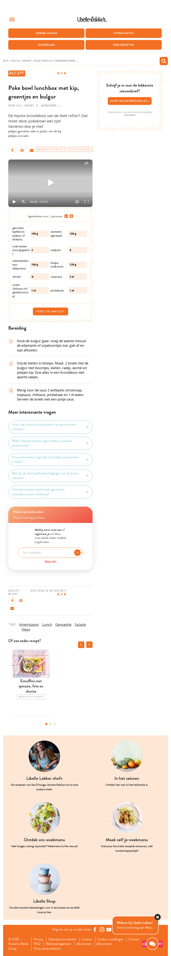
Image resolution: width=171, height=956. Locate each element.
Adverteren (104, 944)
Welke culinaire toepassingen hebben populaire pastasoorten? (50, 443)
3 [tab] (54, 724)
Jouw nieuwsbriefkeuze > (130, 101)
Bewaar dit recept (50, 149)
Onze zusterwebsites (47, 948)
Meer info (50, 561)
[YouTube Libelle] (108, 929)
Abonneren (83, 944)
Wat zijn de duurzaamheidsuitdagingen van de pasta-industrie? (50, 475)
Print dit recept (80, 149)
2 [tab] (50, 724)
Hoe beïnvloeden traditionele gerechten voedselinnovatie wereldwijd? (50, 491)
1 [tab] (46, 724)
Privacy (38, 939)
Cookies (87, 939)
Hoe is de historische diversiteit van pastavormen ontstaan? (50, 426)
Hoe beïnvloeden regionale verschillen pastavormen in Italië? (50, 459)
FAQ (37, 944)
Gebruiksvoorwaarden (62, 939)
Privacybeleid (129, 115)
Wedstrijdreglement (58, 944)
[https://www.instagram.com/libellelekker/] (101, 929)
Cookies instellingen (110, 939)
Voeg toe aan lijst (50, 311)
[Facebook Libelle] (94, 929)
